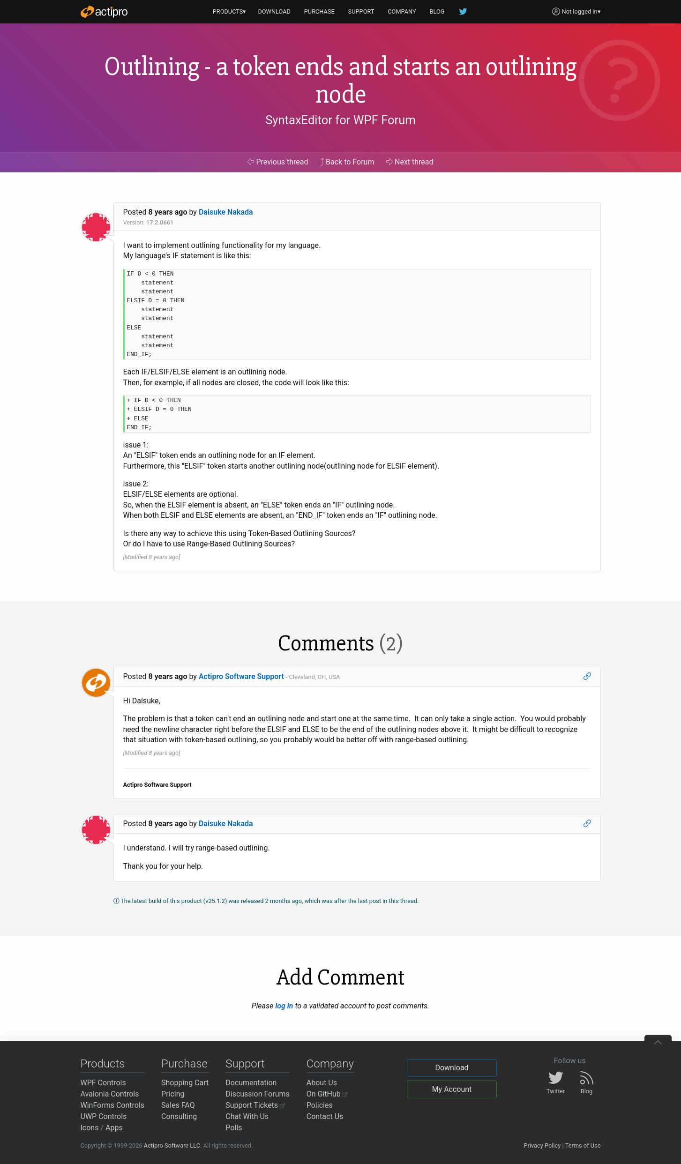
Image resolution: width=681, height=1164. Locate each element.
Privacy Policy (542, 1145)
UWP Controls (104, 1116)
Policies (320, 1105)
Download (451, 1067)
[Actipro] (104, 11)
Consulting (179, 1116)
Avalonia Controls (110, 1093)
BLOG (437, 11)
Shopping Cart (185, 1082)
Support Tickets (255, 1105)
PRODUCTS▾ (230, 11)
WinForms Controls (113, 1105)
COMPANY (402, 11)
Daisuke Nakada (226, 212)
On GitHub (327, 1093)
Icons (90, 1127)
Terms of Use (583, 1145)
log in (284, 1005)
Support (245, 1063)
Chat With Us (247, 1116)
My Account (452, 1089)
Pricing (173, 1093)
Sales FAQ (178, 1105)
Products (103, 1063)
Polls (233, 1127)
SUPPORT (361, 11)
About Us (322, 1082)
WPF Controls (103, 1082)
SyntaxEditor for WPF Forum (340, 120)
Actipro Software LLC (172, 1145)
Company (330, 1063)
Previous (277, 161)
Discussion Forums (257, 1093)
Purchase (184, 1063)
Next (410, 161)
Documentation (251, 1082)
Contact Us (325, 1116)
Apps (114, 1127)
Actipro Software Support (241, 676)
